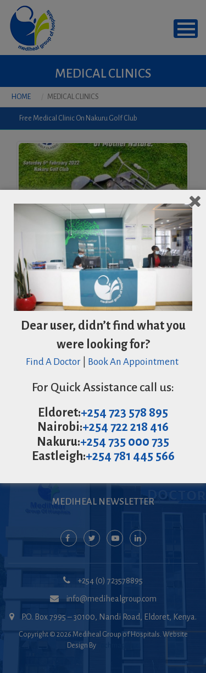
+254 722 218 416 (125, 427)
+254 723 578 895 (124, 412)
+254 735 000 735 (124, 441)
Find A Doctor (53, 362)
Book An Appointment (134, 362)
